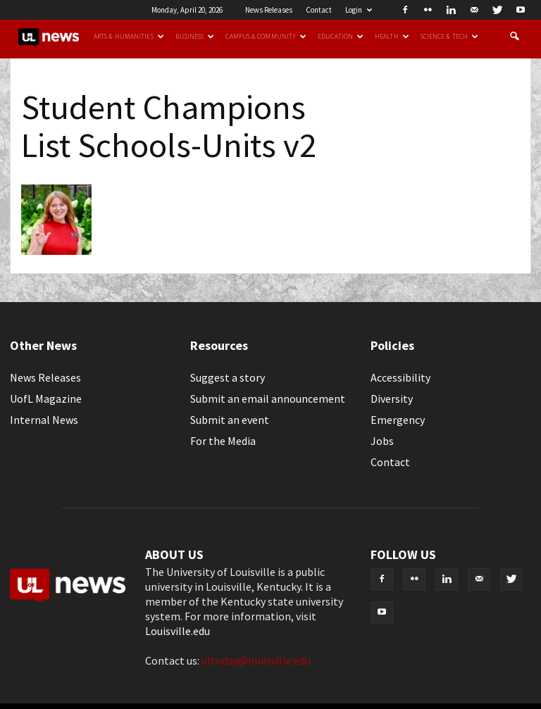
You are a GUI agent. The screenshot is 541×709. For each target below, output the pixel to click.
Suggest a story (227, 377)
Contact (319, 10)
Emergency (398, 420)
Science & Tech (449, 36)
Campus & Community (265, 36)
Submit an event (229, 420)
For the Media (223, 441)
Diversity (392, 398)
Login (358, 10)
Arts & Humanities (129, 36)
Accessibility (400, 377)
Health (392, 36)
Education (340, 36)
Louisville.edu (177, 631)
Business (195, 36)
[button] (514, 37)
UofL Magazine (46, 398)
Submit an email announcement (267, 398)
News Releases (268, 10)
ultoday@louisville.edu (256, 660)
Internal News (44, 420)
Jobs (382, 441)
